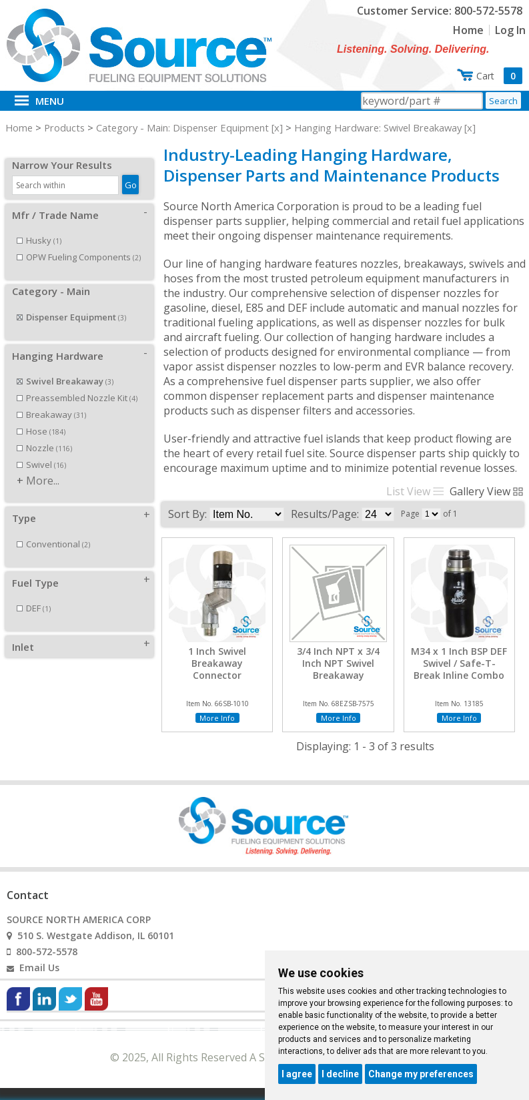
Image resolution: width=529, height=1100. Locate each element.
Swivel (41, 450)
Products (64, 127)
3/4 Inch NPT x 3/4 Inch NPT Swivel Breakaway (338, 663)
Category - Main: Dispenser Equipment (182, 127)
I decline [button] (340, 1074)
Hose (41, 416)
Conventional (53, 529)
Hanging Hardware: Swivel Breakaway (378, 127)
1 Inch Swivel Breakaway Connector (217, 663)
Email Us (39, 967)
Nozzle (44, 433)
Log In (510, 30)
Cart (499, 75)
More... (42, 466)
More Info (217, 718)
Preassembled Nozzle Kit (77, 383)
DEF (34, 593)
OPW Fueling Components (79, 242)
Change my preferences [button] (421, 1074)
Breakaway (51, 400)
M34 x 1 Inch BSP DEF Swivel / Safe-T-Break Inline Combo (459, 663)
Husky (39, 226)
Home (468, 30)
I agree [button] (297, 1074)
